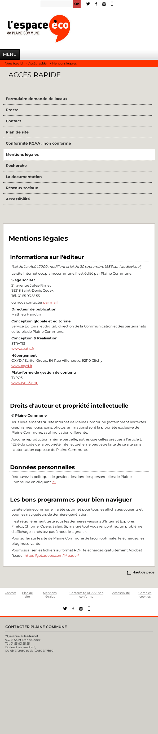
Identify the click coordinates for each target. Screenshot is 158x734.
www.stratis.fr (22, 348)
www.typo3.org (24, 383)
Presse (12, 109)
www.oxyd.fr (21, 366)
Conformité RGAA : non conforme (38, 143)
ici (54, 482)
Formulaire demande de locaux (36, 98)
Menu (10, 54)
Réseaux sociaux (22, 187)
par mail (51, 302)
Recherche (16, 165)
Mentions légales (22, 154)
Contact (13, 121)
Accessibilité (18, 199)
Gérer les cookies (144, 594)
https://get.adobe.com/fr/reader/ (52, 555)
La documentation (24, 176)
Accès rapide (37, 63)
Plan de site (17, 132)
